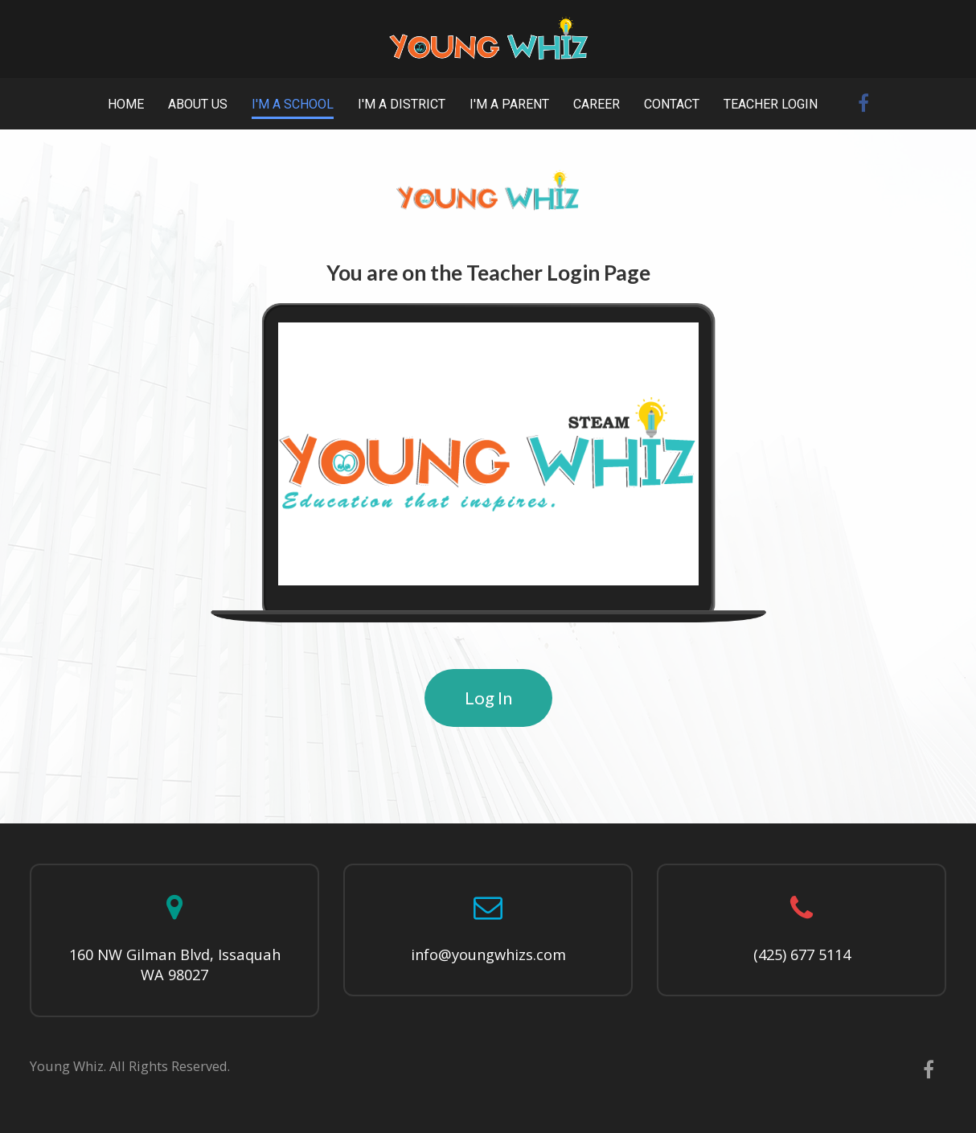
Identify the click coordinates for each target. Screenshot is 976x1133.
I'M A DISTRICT (401, 104)
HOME (126, 104)
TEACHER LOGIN (771, 104)
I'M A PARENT (509, 104)
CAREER (596, 104)
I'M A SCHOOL (293, 104)
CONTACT (671, 104)
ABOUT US (198, 104)
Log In (488, 697)
